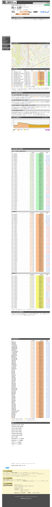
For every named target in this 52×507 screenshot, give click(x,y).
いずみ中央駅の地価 (14, 351)
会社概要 (29, 492)
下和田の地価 (13, 380)
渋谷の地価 (13, 417)
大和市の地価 (5, 46)
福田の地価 (13, 373)
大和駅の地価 (13, 343)
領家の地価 (13, 381)
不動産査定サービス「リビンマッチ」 (28, 480)
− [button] (12, 47)
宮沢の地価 (13, 396)
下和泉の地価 (13, 404)
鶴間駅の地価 (13, 356)
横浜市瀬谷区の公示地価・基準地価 (18, 424)
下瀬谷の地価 (13, 384)
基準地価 (15, 472)
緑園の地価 (13, 402)
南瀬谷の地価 (13, 385)
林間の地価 (13, 413)
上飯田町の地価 (13, 368)
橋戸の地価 (13, 369)
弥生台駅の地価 (13, 344)
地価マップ (4, 39)
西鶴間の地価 (13, 393)
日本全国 (12, 465)
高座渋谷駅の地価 (14, 355)
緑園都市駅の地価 (14, 347)
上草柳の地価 (13, 377)
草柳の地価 (13, 376)
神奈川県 (16, 465)
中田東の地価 (13, 408)
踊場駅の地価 (13, 363)
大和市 (20, 465)
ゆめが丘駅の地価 (14, 359)
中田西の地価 (13, 409)
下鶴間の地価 (13, 397)
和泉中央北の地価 (14, 388)
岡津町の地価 (13, 392)
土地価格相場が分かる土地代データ (26, 498)
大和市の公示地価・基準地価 (16, 428)
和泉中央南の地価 (14, 389)
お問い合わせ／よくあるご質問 (19, 492)
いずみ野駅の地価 (14, 352)
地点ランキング (5, 40)
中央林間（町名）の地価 (15, 410)
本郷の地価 (13, 372)
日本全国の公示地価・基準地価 (17, 435)
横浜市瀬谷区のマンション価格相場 (18, 438)
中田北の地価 (13, 405)
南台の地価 (13, 371)
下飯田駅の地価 (13, 364)
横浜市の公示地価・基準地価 (16, 431)
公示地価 (12, 472)
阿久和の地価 (13, 367)
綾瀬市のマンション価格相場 (16, 443)
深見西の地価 (13, 414)
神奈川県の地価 (5, 45)
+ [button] (12, 45)
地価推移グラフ (5, 41)
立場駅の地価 (13, 360)
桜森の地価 (13, 401)
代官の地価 (13, 398)
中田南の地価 (13, 406)
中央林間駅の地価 (14, 348)
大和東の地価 (13, 400)
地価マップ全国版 (5, 49)
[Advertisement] (6, 20)
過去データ (4, 42)
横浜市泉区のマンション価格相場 (17, 440)
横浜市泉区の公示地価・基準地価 (17, 426)
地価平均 (4, 38)
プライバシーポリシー (36, 492)
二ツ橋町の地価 (13, 365)
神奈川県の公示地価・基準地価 (17, 433)
